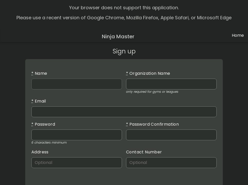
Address (40, 152)
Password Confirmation (152, 124)
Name (39, 73)
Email (38, 101)
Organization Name (148, 73)
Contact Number (144, 152)
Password (43, 124)
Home (238, 35)
